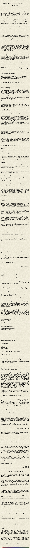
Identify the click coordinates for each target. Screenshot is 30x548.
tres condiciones (10, 471)
